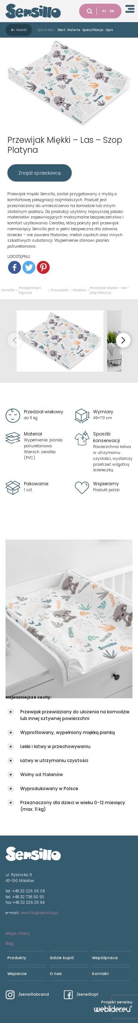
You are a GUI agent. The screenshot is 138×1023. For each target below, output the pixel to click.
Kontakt (100, 973)
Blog (10, 943)
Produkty (16, 958)
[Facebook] (14, 267)
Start (61, 30)
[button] (123, 340)
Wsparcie (17, 973)
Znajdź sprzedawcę (39, 173)
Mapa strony (18, 933)
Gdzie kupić (62, 958)
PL (104, 11)
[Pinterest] (43, 267)
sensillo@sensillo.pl (39, 913)
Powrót (21, 30)
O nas (56, 973)
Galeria (73, 30)
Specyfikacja (92, 30)
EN (112, 11)
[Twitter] (28, 267)
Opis (109, 30)
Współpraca (105, 958)
